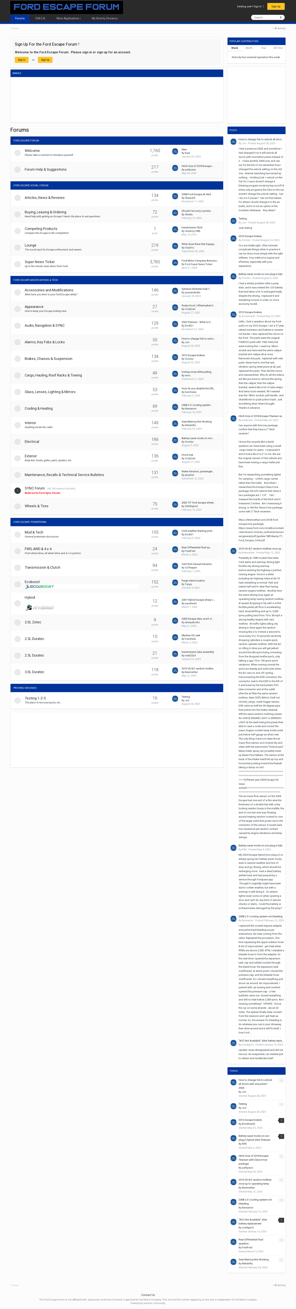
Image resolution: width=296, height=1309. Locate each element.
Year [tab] (263, 48)
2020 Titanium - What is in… (197, 322)
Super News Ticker (41, 262)
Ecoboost (33, 582)
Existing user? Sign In (250, 6)
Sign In (21, 59)
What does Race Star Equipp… (199, 244)
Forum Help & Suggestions (47, 169)
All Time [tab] (278, 48)
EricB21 (189, 325)
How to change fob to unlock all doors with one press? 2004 (261, 139)
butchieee (190, 392)
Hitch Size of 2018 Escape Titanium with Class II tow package (261, 416)
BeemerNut (191, 672)
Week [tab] (234, 48)
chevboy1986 (192, 231)
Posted (261, 143)
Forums (20, 18)
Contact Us (148, 1295)
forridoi (189, 358)
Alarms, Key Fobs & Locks (46, 342)
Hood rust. (188, 454)
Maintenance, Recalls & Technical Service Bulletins (66, 475)
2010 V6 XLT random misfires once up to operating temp (261, 548)
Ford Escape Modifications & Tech (35, 280)
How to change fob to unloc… (198, 338)
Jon (187, 342)
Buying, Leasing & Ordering (47, 212)
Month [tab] (249, 48)
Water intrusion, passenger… (198, 471)
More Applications (69, 18)
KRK (244, 849)
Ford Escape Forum (26, 140)
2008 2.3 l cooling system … (197, 405)
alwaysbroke (192, 622)
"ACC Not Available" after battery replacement (261, 1040)
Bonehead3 (248, 316)
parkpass (190, 169)
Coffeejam (191, 567)
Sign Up (276, 6)
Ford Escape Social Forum (30, 185)
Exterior (32, 456)
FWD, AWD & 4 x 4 (39, 549)
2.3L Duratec (36, 639)
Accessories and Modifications (50, 290)
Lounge (32, 245)
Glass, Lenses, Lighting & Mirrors (51, 392)
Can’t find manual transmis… (197, 564)
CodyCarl (190, 309)
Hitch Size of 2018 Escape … (198, 166)
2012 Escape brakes (193, 355)
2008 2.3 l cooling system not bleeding (261, 916)
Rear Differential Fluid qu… (197, 547)
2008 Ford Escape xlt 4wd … (197, 194)
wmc (188, 375)
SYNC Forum (36, 488)
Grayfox (189, 247)
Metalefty (190, 425)
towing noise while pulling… (197, 371)
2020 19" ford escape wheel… (198, 502)
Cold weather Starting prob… (198, 530)
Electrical (33, 441)
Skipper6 (190, 197)
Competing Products (42, 229)
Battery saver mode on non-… (198, 438)
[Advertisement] (82, 739)
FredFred (190, 551)
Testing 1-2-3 (36, 698)
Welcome (33, 151)
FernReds (190, 638)
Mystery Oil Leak (191, 635)
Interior (32, 423)
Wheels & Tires (38, 506)
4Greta (189, 214)
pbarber (189, 474)
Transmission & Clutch (44, 567)
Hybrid (31, 597)
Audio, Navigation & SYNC (46, 325)
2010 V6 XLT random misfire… (198, 668)
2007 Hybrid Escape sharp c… (198, 599)
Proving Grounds (25, 687)
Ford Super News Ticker (198, 264)
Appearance (35, 307)
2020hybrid (191, 506)
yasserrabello (192, 292)
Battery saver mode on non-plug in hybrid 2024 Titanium (261, 274)
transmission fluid (192, 227)
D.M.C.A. (41, 18)
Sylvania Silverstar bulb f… (196, 288)
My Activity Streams (105, 18)
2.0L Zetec (34, 622)
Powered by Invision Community (148, 1303)
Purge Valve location (193, 580)
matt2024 (190, 655)
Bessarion (190, 408)
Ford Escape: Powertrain (29, 521)
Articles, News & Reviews (46, 198)
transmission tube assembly (198, 651)
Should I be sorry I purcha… (197, 210)
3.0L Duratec (36, 672)
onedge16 (248, 1044)
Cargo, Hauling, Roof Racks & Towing (54, 375)
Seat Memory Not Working (197, 421)
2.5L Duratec (36, 655)
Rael (187, 153)
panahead (190, 603)
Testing (186, 696)
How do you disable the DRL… (199, 388)
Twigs (188, 584)
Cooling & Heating (40, 408)
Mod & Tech (35, 532)
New (184, 149)
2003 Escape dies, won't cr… (197, 618)
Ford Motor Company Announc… (200, 260)
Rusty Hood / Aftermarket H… (198, 305)
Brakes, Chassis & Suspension (50, 359)
